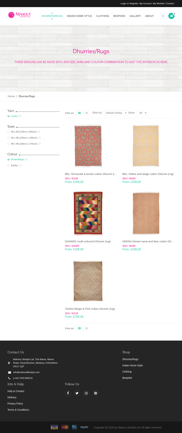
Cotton (14, 116)
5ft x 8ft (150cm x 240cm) (24, 137)
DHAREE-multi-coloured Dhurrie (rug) (88, 241)
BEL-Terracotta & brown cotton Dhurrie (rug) (91, 173)
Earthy (14, 165)
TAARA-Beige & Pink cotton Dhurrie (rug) (90, 308)
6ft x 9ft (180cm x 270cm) (24, 143)
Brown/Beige (17, 159)
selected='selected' (142, 112)
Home (11, 96)
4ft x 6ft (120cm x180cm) (23, 131)
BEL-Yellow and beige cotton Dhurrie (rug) (148, 173)
